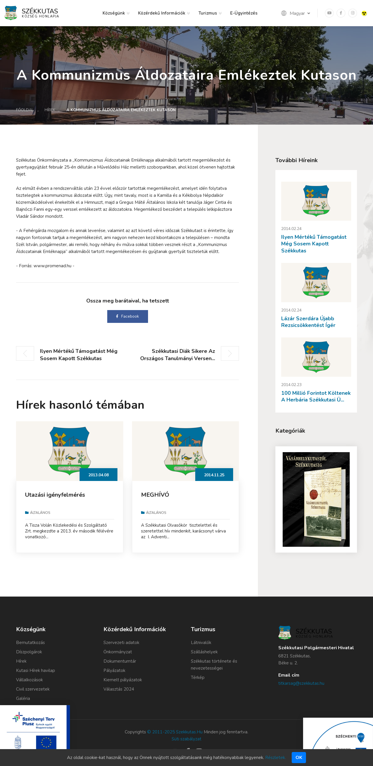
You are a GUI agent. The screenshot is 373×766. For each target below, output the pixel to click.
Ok (298, 757)
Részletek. (275, 757)
